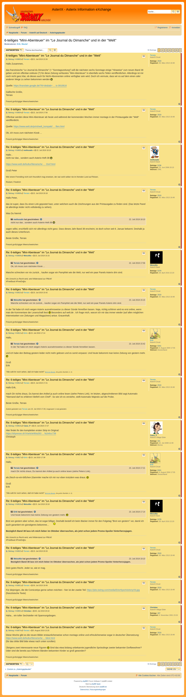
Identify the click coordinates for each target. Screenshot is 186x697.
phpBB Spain (95, 684)
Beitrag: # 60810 (13, 293)
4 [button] (169, 50)
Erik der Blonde (50, 372)
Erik (19, 44)
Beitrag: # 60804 (13, 113)
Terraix (153, 55)
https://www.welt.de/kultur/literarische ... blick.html (30, 638)
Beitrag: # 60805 (13, 150)
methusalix (154, 160)
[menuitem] (24, 28)
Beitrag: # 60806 (13, 193)
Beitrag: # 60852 (13, 611)
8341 (159, 346)
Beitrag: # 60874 (13, 631)
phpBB (85, 681)
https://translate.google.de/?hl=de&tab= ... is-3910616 (40, 85)
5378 (159, 271)
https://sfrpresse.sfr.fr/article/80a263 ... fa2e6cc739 (31, 433)
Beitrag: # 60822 (13, 551)
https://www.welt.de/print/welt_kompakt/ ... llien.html (39, 126)
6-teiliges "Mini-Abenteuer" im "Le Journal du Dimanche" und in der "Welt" (60, 40)
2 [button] (162, 50)
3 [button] (166, 50)
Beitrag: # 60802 (13, 59)
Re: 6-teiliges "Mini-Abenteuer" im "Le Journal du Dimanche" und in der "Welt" (50, 109)
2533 (159, 61)
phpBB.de (103, 687)
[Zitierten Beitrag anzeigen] (41, 219)
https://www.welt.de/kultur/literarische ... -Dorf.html (30, 164)
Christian (154, 607)
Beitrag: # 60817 (13, 458)
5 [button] (173, 50)
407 (158, 613)
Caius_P (153, 435)
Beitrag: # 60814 (13, 383)
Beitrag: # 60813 (13, 333)
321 (158, 441)
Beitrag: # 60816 (13, 426)
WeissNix (154, 265)
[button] (180, 50)
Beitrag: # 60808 (13, 256)
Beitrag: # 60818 (13, 504)
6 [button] (176, 50)
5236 (159, 165)
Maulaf (24, 44)
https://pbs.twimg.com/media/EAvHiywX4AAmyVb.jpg (113, 590)
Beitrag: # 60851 (13, 585)
